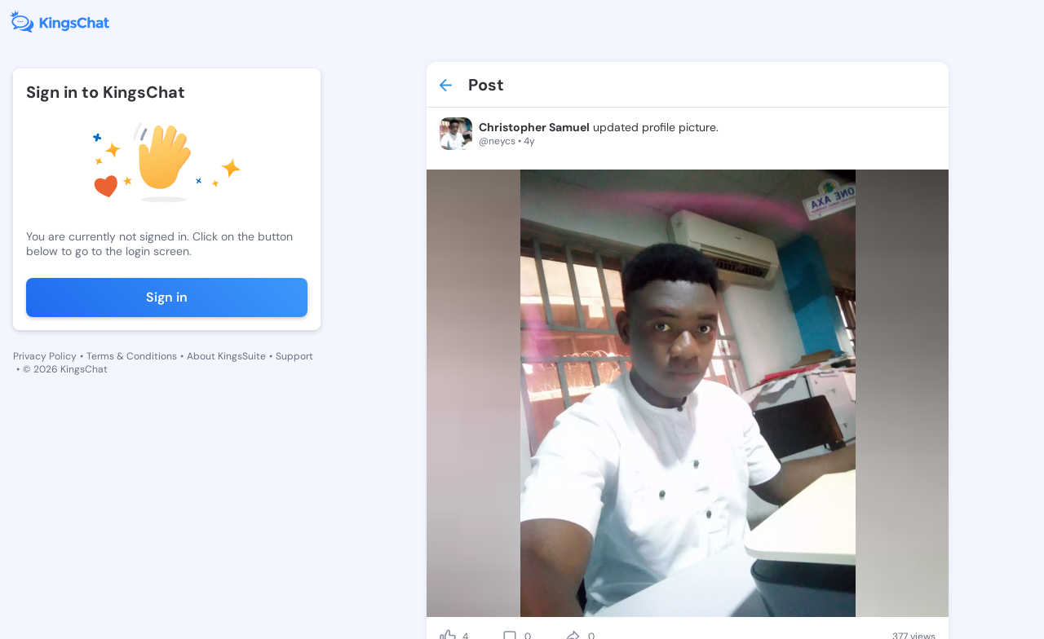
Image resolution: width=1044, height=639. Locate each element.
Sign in (167, 297)
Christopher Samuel (534, 127)
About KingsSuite (226, 356)
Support (294, 356)
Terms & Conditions (131, 356)
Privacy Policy (45, 356)
